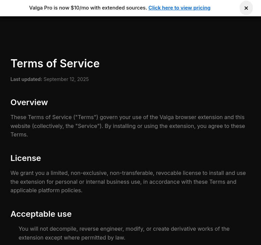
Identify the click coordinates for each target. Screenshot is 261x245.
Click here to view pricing (180, 7)
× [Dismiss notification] (246, 7)
